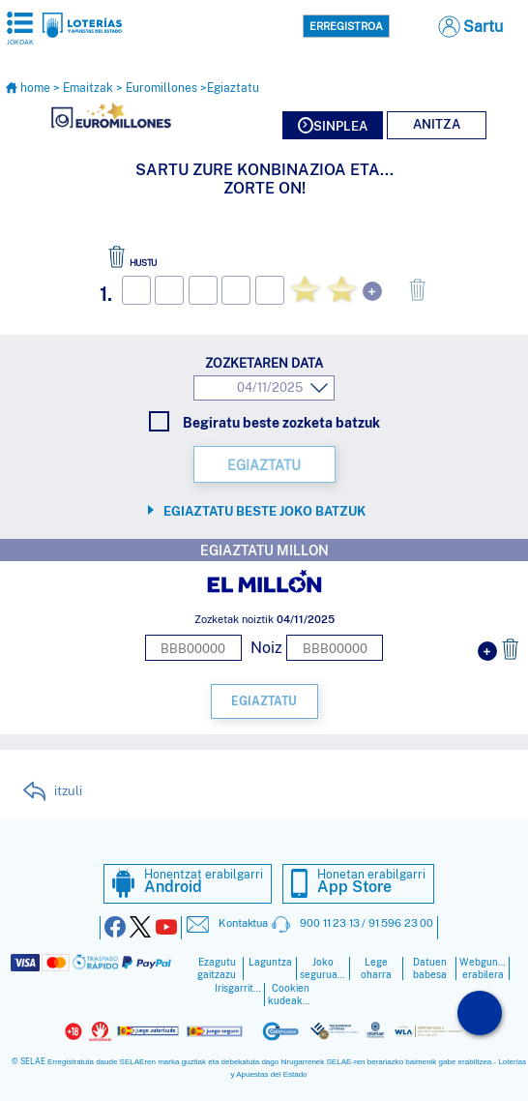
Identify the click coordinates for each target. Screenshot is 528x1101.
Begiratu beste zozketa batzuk (264, 422)
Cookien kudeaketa (291, 994)
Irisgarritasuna (238, 988)
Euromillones (161, 88)
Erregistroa (346, 26)
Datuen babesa (430, 968)
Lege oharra (376, 968)
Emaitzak (88, 88)
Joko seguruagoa (323, 968)
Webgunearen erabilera (482, 968)
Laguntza (270, 962)
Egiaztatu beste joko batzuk (264, 511)
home (29, 88)
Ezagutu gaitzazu (216, 968)
